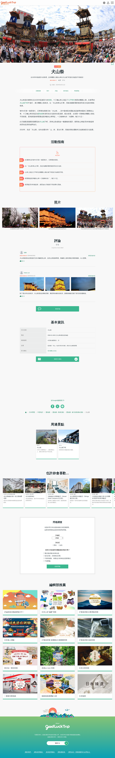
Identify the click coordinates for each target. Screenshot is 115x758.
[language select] (104, 3)
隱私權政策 (61, 752)
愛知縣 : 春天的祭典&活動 (74, 412)
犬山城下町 (24, 103)
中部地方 (40, 412)
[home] (8, 3)
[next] (112, 492)
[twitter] (57, 406)
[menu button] (112, 3)
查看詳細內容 (91, 255)
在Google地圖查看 (57, 400)
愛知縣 (40, 114)
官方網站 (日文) (52, 351)
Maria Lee (27, 272)
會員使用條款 (50, 752)
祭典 (50, 100)
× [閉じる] (64, 755)
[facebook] (52, 406)
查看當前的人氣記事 (56, 755)
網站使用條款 (38, 752)
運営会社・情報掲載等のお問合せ (79, 752)
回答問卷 (57, 567)
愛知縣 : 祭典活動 (58, 412)
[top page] (26, 412)
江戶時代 (71, 100)
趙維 (25, 252)
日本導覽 (32, 412)
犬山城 (42, 122)
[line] (62, 406)
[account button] (108, 3)
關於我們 (28, 752)
